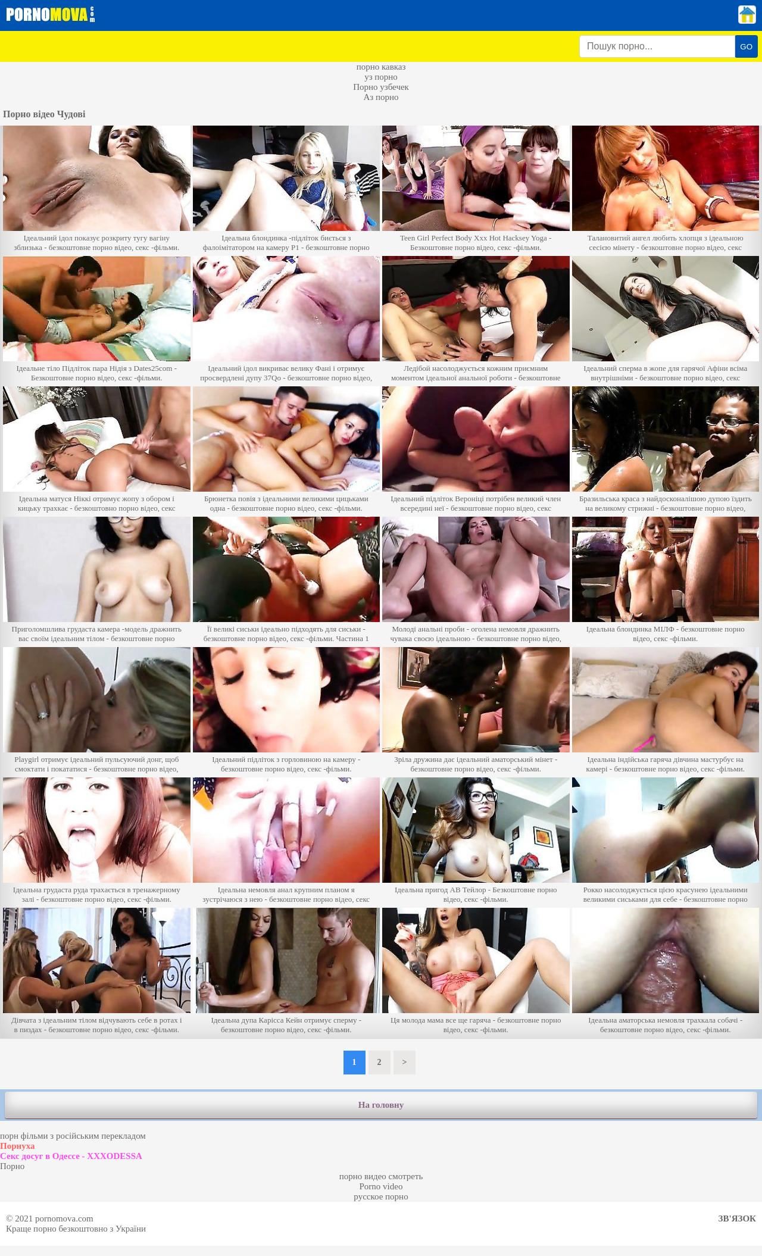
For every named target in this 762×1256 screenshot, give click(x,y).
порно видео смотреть (381, 1176)
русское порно (381, 1196)
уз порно (381, 77)
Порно (12, 1166)
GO (746, 46)
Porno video (381, 1186)
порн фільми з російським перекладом (73, 1136)
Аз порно (380, 97)
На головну (381, 1105)
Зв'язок (737, 1218)
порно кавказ (381, 66)
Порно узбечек (381, 87)
